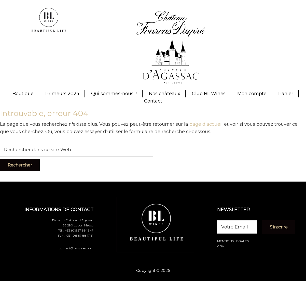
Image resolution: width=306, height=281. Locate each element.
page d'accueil (206, 124)
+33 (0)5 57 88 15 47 (79, 230)
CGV (220, 246)
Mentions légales (233, 241)
